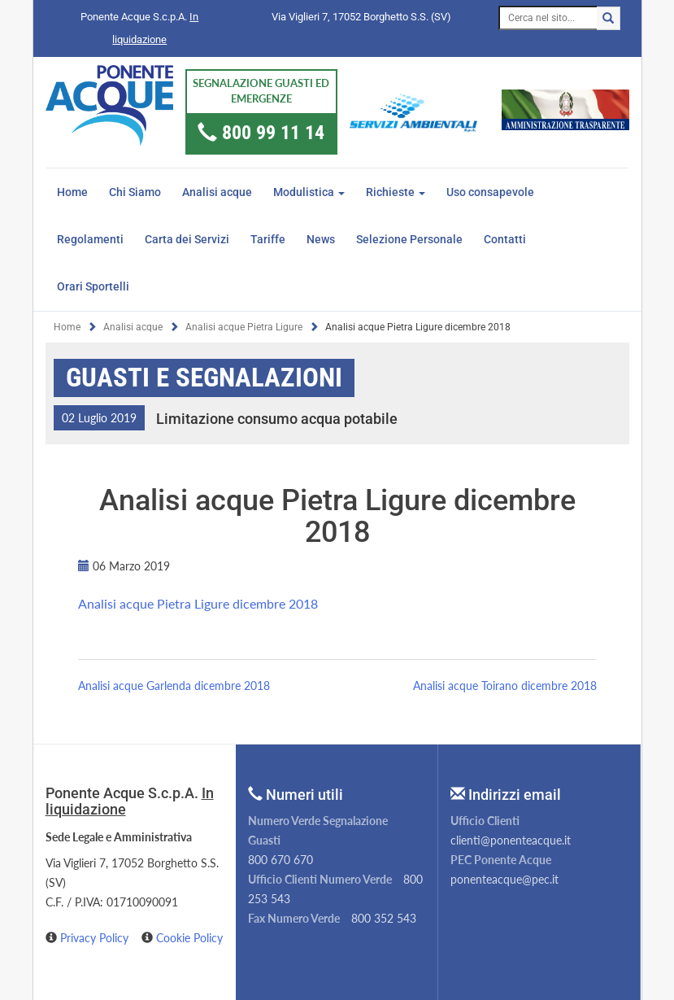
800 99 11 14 (273, 132)
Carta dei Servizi (187, 239)
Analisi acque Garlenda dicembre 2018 (174, 685)
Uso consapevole (490, 192)
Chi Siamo (135, 192)
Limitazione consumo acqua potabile (277, 418)
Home (72, 192)
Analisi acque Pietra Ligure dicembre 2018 (198, 603)
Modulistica (309, 192)
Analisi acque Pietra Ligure (243, 327)
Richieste (395, 192)
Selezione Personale (409, 239)
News (321, 239)
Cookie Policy (189, 938)
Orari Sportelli (93, 286)
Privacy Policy (96, 938)
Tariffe (267, 239)
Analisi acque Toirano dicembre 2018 (505, 685)
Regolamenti (90, 239)
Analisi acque (217, 192)
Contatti (505, 239)
